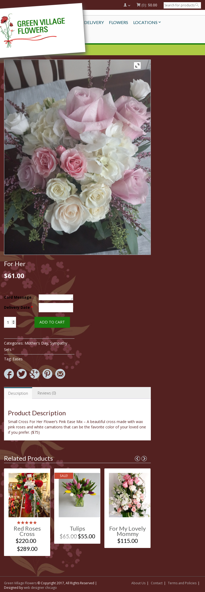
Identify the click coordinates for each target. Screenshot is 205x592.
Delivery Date (18, 307)
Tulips (77, 528)
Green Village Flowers (20, 583)
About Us (138, 583)
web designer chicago (40, 587)
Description (18, 393)
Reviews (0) (47, 393)
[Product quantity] (10, 322)
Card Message (17, 297)
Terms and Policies (182, 583)
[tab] (18, 393)
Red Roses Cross (27, 531)
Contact (157, 583)
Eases (18, 358)
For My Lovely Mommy (127, 531)
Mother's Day (36, 343)
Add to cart (52, 322)
